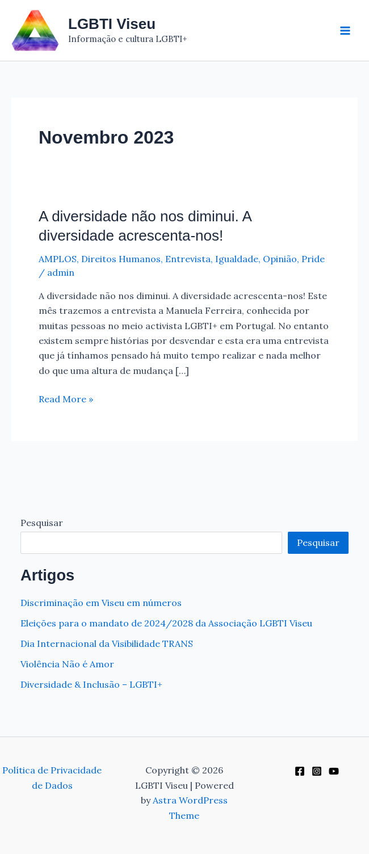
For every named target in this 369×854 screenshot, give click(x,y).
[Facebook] (300, 771)
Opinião (280, 258)
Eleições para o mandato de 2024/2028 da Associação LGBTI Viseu (166, 623)
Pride (313, 258)
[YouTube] (334, 771)
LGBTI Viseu (112, 23)
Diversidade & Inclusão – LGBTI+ (91, 684)
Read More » (66, 399)
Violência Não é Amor (67, 664)
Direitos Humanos (121, 258)
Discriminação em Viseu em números (101, 602)
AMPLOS (58, 258)
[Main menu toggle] (345, 30)
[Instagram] (317, 771)
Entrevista (188, 258)
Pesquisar (41, 522)
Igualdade (236, 258)
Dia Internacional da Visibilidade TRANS (106, 643)
